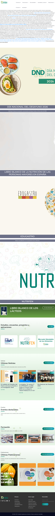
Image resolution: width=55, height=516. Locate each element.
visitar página (18, 38)
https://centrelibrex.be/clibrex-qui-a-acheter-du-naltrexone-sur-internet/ (22, 15)
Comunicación (25, 2)
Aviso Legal (30, 499)
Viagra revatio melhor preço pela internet (42, 12)
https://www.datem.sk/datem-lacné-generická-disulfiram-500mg (13, 24)
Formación (18, 7)
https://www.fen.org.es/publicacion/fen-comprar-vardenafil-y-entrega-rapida (36, 38)
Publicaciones (51, 2)
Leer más (3, 389)
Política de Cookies (31, 501)
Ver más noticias (49, 362)
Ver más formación (48, 428)
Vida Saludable (17, 503)
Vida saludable (33, 2)
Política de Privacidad (32, 503)
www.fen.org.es (3, 39)
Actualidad (24, 7)
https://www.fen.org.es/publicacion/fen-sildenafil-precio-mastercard (39, 29)
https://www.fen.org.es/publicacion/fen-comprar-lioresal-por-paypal (25, 41)
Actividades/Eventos (18, 504)
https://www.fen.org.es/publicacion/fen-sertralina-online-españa (27, 39)
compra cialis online (10, 39)
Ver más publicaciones (47, 454)
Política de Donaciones (32, 504)
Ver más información (48, 307)
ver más (51, 326)
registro (13, 18)
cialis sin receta (42, 41)
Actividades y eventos (42, 2)
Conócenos (18, 2)
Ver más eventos (49, 409)
